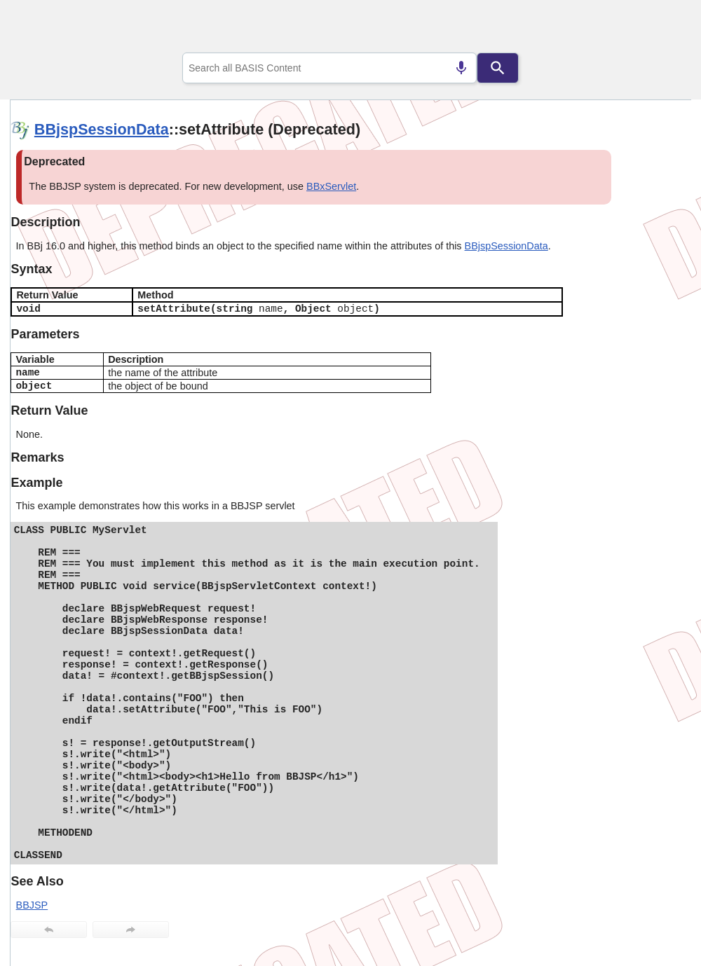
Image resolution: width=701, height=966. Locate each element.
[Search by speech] (461, 68)
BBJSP (32, 905)
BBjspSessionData (101, 129)
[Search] (498, 68)
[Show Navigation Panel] (662, 29)
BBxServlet (331, 186)
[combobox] (329, 68)
